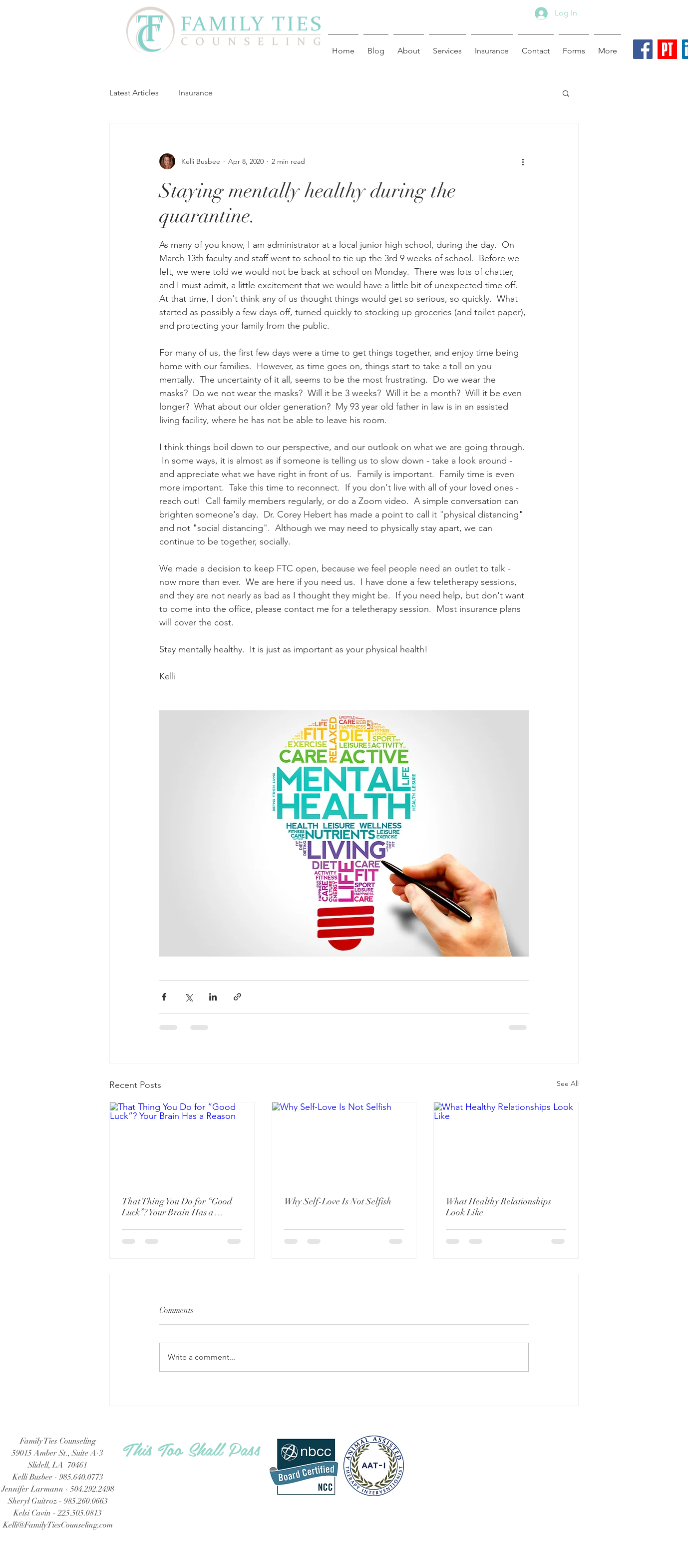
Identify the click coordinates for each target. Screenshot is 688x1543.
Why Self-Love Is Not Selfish (337, 1201)
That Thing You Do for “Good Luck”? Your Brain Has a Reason (177, 1207)
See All (568, 1083)
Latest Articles (134, 92)
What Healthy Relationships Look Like (498, 1207)
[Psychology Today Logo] (667, 49)
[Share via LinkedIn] (213, 997)
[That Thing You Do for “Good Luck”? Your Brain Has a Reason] (182, 1142)
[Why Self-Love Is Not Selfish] (344, 1142)
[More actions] (523, 161)
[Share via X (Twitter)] (188, 997)
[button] (566, 93)
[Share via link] (237, 997)
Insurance (196, 92)
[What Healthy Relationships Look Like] (506, 1142)
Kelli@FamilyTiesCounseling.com (58, 1525)
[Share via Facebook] (164, 997)
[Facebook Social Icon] (643, 49)
